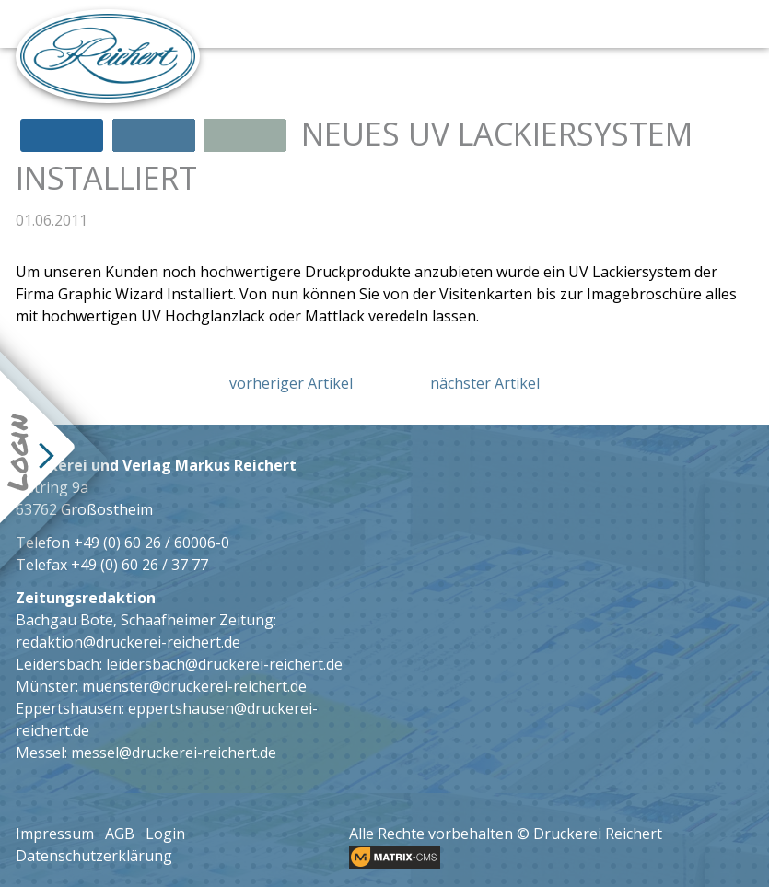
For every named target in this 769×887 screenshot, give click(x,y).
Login (165, 833)
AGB (119, 833)
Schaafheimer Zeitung (197, 620)
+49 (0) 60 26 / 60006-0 (151, 542)
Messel (40, 752)
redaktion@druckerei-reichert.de (128, 642)
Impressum (55, 833)
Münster (46, 686)
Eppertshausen (69, 708)
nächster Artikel (485, 383)
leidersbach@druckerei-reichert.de (224, 664)
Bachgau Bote (64, 620)
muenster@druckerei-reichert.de (194, 686)
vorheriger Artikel (291, 383)
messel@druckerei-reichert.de (173, 752)
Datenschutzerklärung (94, 856)
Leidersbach (57, 664)
